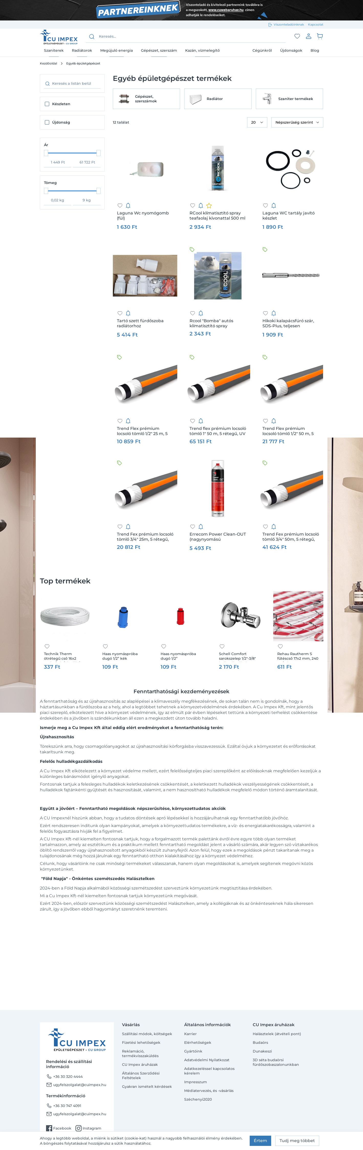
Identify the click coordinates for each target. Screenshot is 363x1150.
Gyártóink (193, 1051)
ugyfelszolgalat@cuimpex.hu (76, 1085)
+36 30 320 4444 (64, 1076)
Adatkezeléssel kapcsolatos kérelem (209, 1071)
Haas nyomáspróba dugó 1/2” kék (120, 656)
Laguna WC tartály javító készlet (288, 216)
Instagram (88, 1128)
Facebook (58, 1128)
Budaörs (260, 1042)
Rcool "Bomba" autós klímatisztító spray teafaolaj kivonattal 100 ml (217, 323)
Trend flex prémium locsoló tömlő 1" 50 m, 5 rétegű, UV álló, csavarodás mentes (218, 431)
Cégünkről (262, 50)
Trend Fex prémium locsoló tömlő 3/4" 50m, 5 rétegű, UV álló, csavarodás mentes (290, 537)
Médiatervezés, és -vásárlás (209, 1090)
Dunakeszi (262, 1051)
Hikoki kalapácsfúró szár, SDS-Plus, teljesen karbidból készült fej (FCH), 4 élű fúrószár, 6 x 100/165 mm (290, 323)
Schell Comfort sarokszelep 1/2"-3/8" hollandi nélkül (237, 657)
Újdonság (61, 122)
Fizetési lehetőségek (141, 1042)
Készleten (61, 104)
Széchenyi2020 (198, 1099)
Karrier (190, 1034)
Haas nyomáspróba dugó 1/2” (178, 656)
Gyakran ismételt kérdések (147, 1086)
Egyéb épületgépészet (83, 63)
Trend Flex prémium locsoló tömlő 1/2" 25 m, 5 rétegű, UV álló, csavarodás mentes (145, 431)
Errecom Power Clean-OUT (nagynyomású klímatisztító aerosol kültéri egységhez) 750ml (218, 537)
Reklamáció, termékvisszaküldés (140, 1053)
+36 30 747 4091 (63, 1106)
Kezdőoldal (48, 63)
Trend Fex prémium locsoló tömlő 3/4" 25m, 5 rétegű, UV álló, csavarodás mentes (145, 537)
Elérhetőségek (197, 1042)
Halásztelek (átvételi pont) (277, 1034)
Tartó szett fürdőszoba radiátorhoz (140, 323)
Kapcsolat (315, 24)
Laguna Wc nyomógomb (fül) (143, 216)
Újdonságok (291, 50)
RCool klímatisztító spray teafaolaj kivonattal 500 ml (217, 216)
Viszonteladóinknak (289, 24)
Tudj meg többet (297, 1140)
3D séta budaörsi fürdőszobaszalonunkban (276, 1062)
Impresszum (195, 1082)
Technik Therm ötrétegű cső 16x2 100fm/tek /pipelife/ (62, 657)
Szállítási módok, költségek (147, 1034)
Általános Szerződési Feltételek (141, 1075)
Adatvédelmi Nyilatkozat (206, 1060)
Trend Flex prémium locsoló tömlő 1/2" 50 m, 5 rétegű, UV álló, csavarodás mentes (290, 431)
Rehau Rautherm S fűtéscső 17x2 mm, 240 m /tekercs (297, 657)
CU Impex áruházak (140, 1064)
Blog (315, 50)
